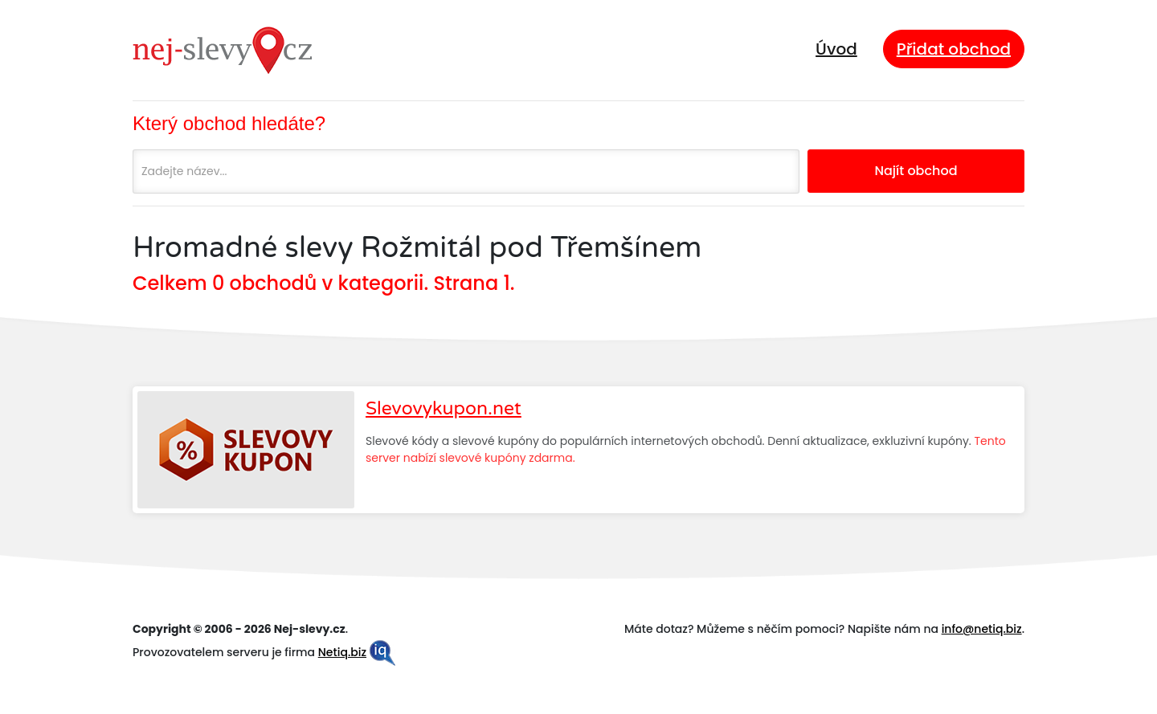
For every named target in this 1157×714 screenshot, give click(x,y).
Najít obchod (915, 170)
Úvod (836, 49)
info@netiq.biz (982, 629)
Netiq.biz (342, 652)
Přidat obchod (954, 49)
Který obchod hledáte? (229, 123)
